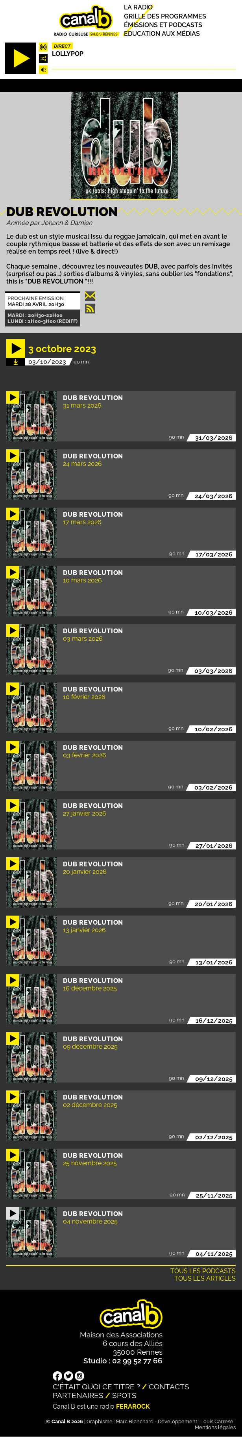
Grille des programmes (165, 16)
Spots (124, 1395)
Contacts (169, 1386)
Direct (62, 46)
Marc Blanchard (134, 1421)
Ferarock (133, 1406)
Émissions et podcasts (163, 25)
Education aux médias (162, 33)
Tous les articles (205, 1278)
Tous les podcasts (203, 1271)
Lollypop (67, 53)
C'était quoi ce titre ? (96, 1386)
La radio (138, 7)
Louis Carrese (216, 1421)
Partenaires (78, 1395)
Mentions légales (215, 1427)
